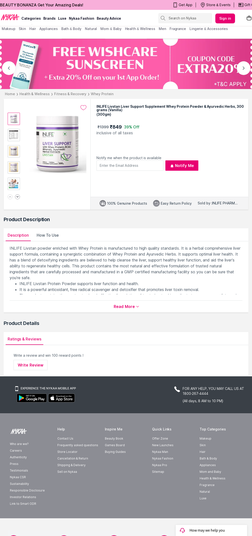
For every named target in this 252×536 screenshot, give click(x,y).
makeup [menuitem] (8, 29)
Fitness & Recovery (70, 94)
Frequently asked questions (77, 445)
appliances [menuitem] (48, 29)
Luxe (203, 498)
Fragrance (207, 485)
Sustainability (19, 484)
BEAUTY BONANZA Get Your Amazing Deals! (41, 4)
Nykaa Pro (159, 465)
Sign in (225, 18)
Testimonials (19, 470)
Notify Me (182, 165)
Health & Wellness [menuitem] (140, 29)
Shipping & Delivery (71, 465)
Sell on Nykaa (67, 472)
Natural (205, 491)
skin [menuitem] (22, 29)
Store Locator (67, 452)
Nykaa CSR (18, 477)
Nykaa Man (160, 452)
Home (10, 94)
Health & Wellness (34, 94)
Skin (203, 445)
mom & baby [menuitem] (110, 29)
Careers (16, 450)
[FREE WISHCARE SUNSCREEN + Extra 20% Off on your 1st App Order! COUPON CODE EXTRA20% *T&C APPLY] (126, 64)
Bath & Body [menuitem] (71, 29)
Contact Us (65, 438)
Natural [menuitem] (91, 29)
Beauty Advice (109, 18)
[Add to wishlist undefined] (83, 108)
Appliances (208, 465)
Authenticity (18, 457)
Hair (202, 452)
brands (49, 18)
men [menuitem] (162, 29)
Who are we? (19, 444)
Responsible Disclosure (27, 490)
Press (14, 464)
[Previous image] (10, 197)
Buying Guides (115, 452)
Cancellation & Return (72, 458)
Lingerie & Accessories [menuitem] (208, 29)
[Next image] (17, 197)
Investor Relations (23, 497)
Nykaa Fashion (81, 18)
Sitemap (158, 472)
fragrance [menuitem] (178, 29)
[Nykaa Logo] (10, 17)
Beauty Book (114, 438)
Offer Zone (160, 438)
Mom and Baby (210, 472)
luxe (62, 18)
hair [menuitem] (32, 29)
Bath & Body (208, 458)
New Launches (162, 445)
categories (31, 18)
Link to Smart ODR (23, 503)
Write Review (30, 365)
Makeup (205, 438)
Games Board (115, 445)
